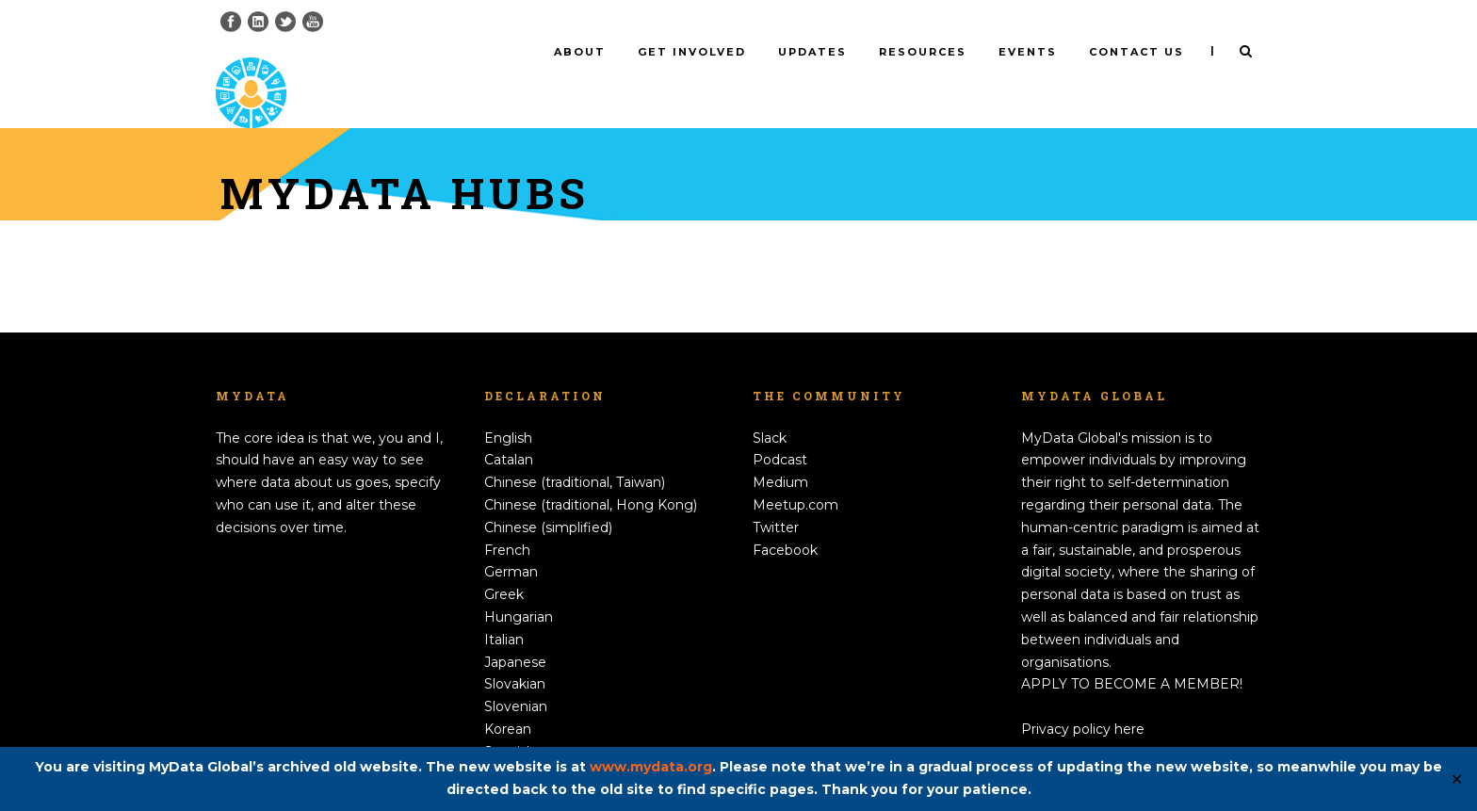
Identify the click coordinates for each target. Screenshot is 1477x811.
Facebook (785, 518)
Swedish (511, 742)
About (580, 51)
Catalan (508, 428)
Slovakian (514, 652)
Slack (770, 405)
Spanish (509, 720)
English (508, 405)
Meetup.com (795, 473)
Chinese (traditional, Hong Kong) (590, 473)
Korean (507, 697)
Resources (922, 51)
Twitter (776, 496)
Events (1027, 51)
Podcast (780, 428)
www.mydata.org (651, 766)
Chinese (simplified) (548, 496)
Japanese (515, 630)
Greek (504, 563)
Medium (780, 451)
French (507, 518)
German (511, 540)
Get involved (692, 51)
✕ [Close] (1457, 779)
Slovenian (515, 675)
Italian (504, 608)
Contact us (1136, 51)
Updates (812, 51)
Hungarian (518, 585)
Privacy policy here (1082, 697)
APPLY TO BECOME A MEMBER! (1131, 652)
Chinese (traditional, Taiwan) (574, 451)
